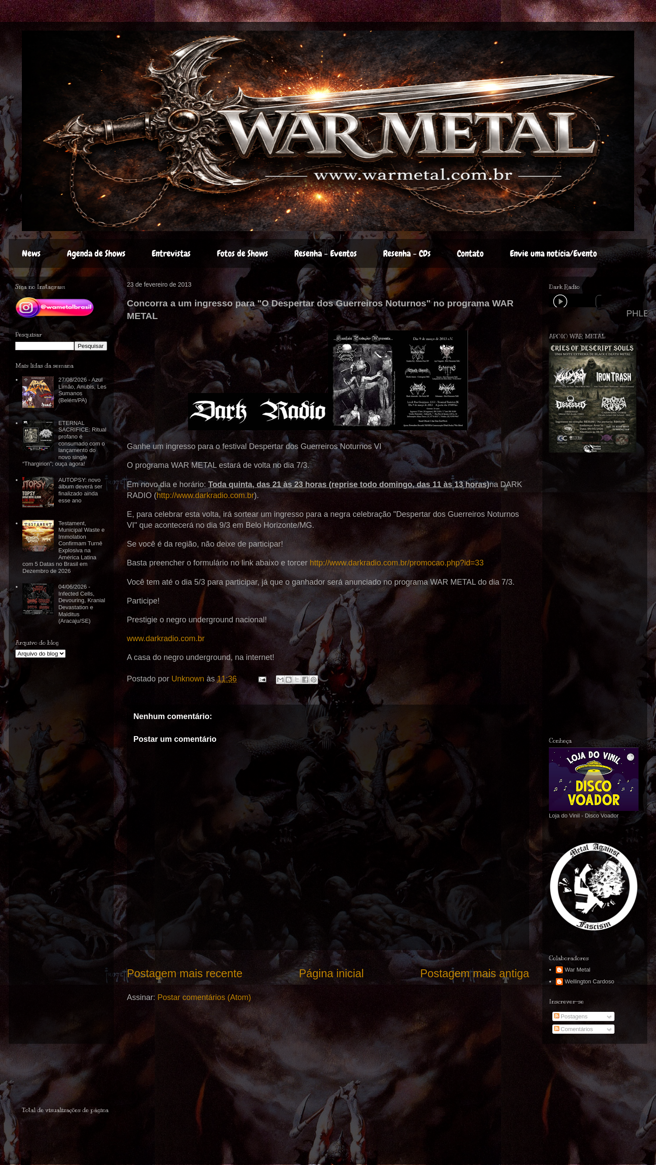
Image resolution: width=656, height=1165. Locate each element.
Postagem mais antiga (474, 973)
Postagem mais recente (185, 973)
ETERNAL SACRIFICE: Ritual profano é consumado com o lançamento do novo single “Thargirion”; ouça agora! (64, 443)
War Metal (577, 969)
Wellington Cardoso (589, 981)
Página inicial (331, 973)
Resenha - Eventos (325, 253)
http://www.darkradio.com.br (205, 495)
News (31, 253)
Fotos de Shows (242, 253)
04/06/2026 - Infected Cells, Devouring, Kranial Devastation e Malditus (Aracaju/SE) (81, 603)
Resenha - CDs (407, 253)
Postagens (571, 1016)
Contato (470, 253)
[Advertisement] (73, 1079)
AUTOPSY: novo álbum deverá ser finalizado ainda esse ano (80, 490)
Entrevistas (171, 253)
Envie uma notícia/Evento (553, 253)
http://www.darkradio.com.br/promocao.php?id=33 (397, 562)
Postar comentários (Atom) (204, 997)
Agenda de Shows (96, 253)
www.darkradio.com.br (166, 638)
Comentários (573, 1029)
